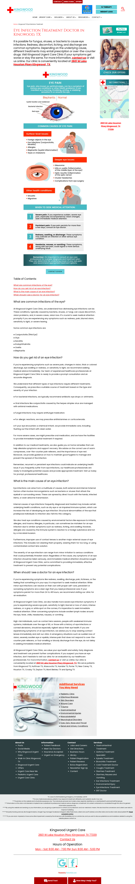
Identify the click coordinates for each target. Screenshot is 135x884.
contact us (79, 58)
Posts (20, 745)
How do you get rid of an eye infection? (32, 288)
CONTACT (96, 17)
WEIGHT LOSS (106, 11)
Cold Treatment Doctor (107, 764)
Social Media (24, 748)
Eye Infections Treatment (108, 787)
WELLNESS (58, 17)
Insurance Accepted (53, 752)
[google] (62, 862)
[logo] (20, 10)
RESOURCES (83, 17)
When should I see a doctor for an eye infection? (36, 295)
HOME (34, 17)
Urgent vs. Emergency (54, 755)
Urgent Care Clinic (26, 777)
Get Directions (77, 748)
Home (15, 24)
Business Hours (77, 752)
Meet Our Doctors (52, 748)
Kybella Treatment (104, 758)
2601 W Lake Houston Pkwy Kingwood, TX (50, 62)
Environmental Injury (105, 784)
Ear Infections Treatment (108, 781)
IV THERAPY (106, 7)
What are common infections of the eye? (33, 285)
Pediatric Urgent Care (28, 774)
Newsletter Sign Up (79, 768)
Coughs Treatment (105, 768)
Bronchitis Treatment (106, 761)
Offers (21, 768)
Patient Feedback (52, 745)
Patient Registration (79, 758)
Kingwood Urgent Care (28, 764)
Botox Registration (78, 764)
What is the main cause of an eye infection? (34, 291)
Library (73, 755)
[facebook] (73, 862)
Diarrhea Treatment (105, 771)
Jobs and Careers (78, 745)
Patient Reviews (77, 761)
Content (74, 771)
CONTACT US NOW (55, 271)
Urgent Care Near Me (28, 771)
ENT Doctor (101, 790)
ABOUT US (70, 17)
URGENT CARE (45, 17)
